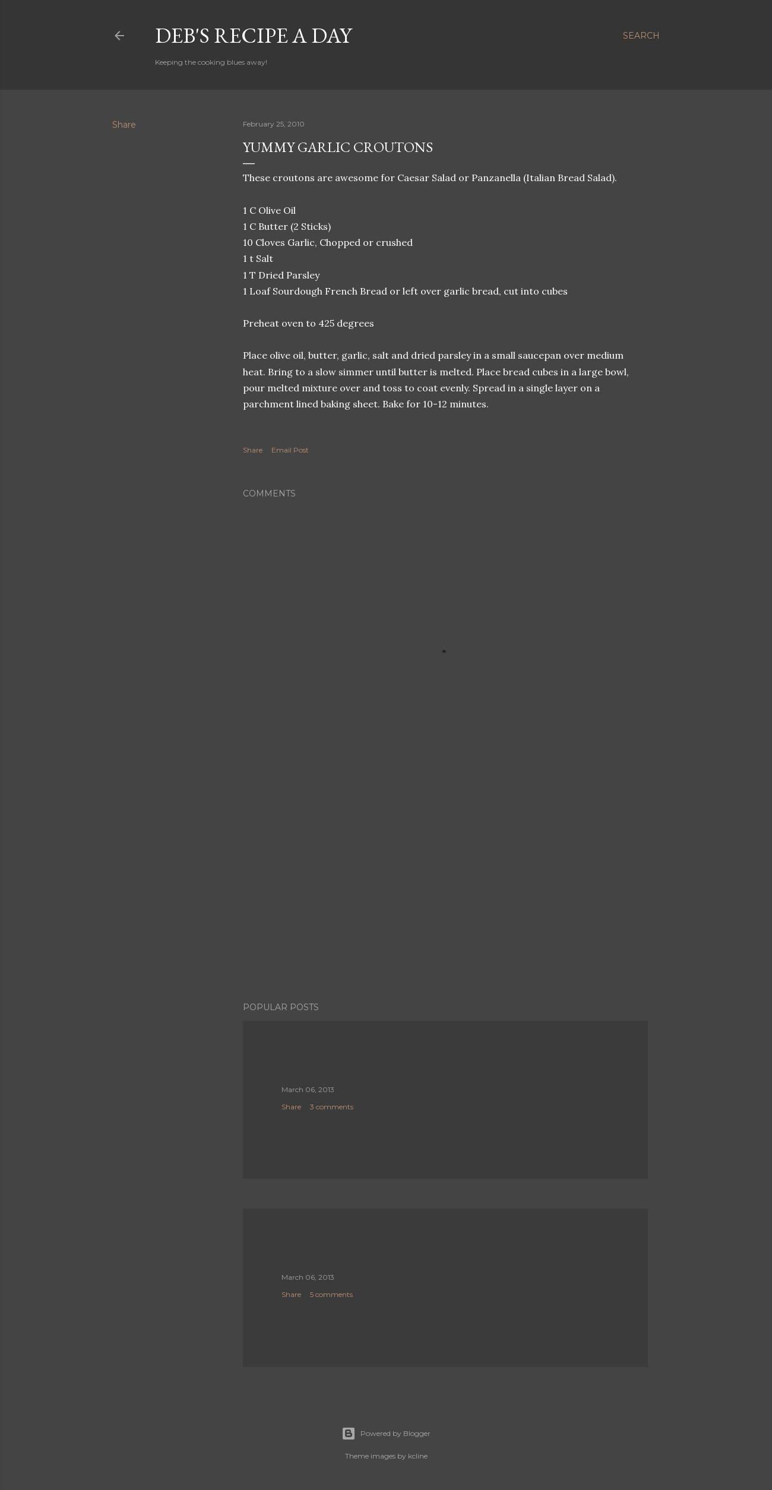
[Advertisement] (445, 889)
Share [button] (124, 124)
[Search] (641, 35)
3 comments (331, 1106)
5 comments (331, 1294)
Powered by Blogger (386, 1433)
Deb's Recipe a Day (253, 35)
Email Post (290, 449)
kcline (418, 1455)
